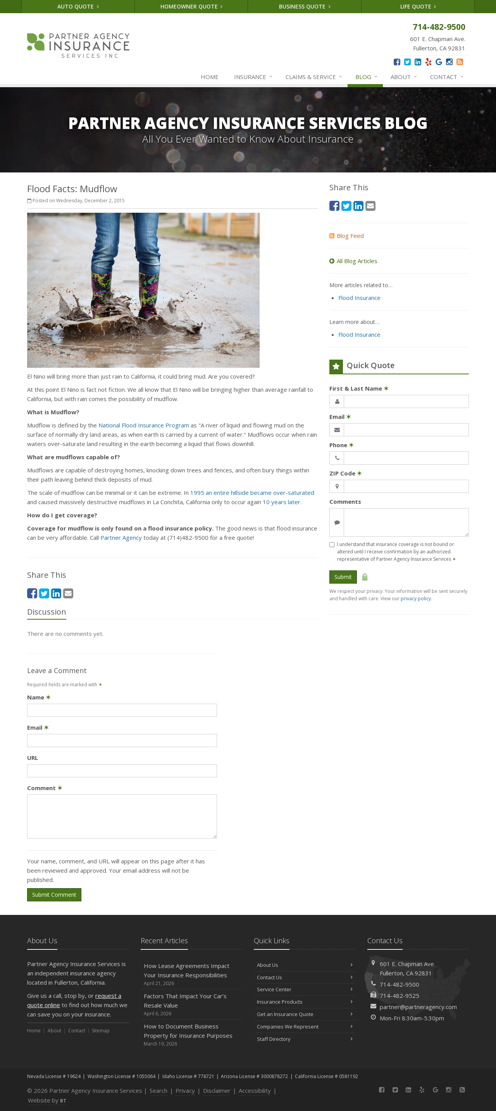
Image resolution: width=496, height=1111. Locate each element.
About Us (305, 964)
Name (39, 697)
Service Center (305, 989)
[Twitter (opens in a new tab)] (407, 62)
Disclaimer (217, 1090)
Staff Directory (305, 1038)
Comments (345, 501)
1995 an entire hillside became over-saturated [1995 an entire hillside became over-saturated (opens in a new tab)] (252, 492)
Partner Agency (121, 537)
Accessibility (255, 1090)
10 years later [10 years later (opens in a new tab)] (281, 502)
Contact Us (305, 977)
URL (32, 757)
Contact (447, 76)
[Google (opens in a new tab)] (439, 62)
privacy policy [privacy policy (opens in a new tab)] (416, 598)
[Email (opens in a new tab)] (68, 593)
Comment (44, 788)
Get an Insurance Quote (305, 1014)
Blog (366, 76)
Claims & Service (314, 76)
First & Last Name (359, 388)
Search (158, 1090)
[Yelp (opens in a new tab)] (428, 62)
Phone (341, 445)
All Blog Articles (353, 261)
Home (210, 77)
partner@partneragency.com (418, 1007)
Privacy (185, 1090)
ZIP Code (345, 473)
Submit (343, 576)
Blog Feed (346, 235)
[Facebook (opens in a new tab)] (397, 62)
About (404, 76)
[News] (459, 62)
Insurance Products (305, 1001)
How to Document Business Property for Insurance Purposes (191, 1034)
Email (38, 727)
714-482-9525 (399, 995)
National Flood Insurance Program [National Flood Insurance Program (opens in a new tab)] (143, 425)
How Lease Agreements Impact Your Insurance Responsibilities (191, 974)
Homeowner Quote (191, 6)
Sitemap (101, 1030)
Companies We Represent (305, 1026)
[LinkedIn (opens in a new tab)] (418, 62)
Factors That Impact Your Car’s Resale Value (191, 1004)
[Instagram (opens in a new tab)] (449, 62)
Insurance (253, 76)
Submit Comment (54, 894)
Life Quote (418, 6)
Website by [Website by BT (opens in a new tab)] (47, 1100)
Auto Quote (78, 6)
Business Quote (305, 6)
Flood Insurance (359, 297)
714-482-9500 (399, 984)
